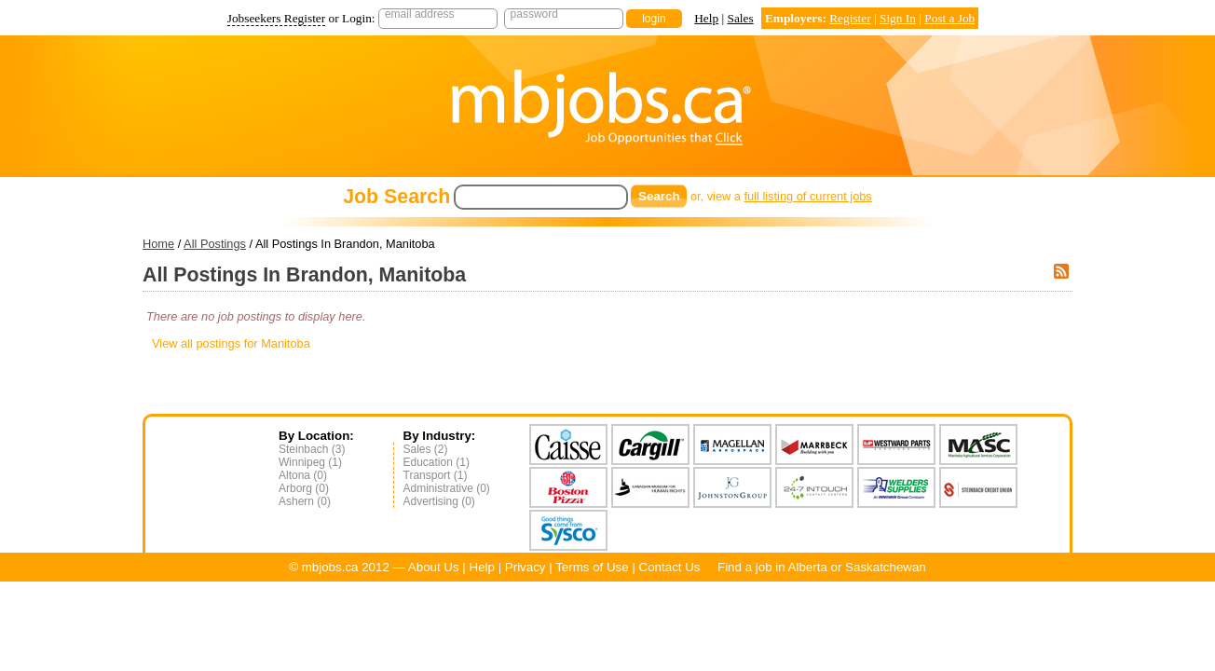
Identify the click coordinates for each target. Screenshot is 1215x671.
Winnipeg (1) (310, 462)
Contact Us (670, 567)
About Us (433, 567)
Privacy (525, 567)
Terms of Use (592, 567)
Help (706, 18)
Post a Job (949, 18)
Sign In (898, 18)
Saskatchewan (885, 567)
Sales (740, 18)
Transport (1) (435, 475)
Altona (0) (303, 475)
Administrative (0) (446, 488)
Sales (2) (425, 449)
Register (849, 18)
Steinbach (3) (312, 449)
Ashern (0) (305, 501)
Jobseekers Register (276, 18)
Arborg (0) (304, 488)
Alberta (807, 567)
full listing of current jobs (808, 196)
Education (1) (436, 462)
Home (158, 244)
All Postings (215, 244)
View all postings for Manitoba (231, 343)
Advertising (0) (439, 501)
